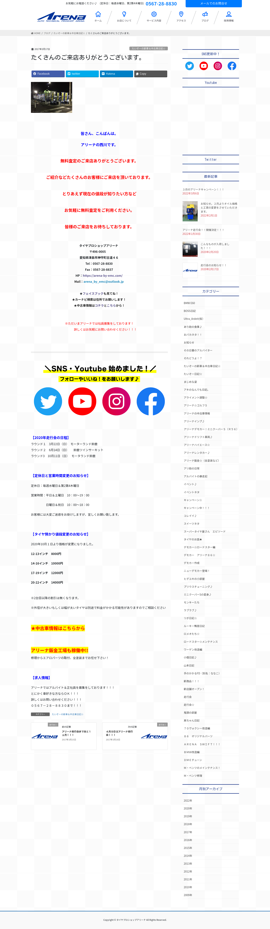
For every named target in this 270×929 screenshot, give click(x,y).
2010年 (188, 887)
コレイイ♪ (190, 516)
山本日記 (189, 665)
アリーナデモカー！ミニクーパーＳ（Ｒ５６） (211, 429)
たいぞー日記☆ (193, 374)
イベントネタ (192, 492)
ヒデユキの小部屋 (194, 579)
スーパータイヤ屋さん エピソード (205, 531)
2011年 (188, 879)
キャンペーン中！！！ (197, 508)
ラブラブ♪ (190, 610)
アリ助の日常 (192, 468)
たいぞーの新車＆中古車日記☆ (148, 48)
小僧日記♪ (190, 657)
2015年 (188, 848)
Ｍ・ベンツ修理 (193, 775)
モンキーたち (192, 602)
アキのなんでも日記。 (197, 389)
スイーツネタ (192, 523)
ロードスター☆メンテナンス (201, 641)
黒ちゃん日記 (192, 720)
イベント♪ (190, 484)
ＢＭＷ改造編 (192, 752)
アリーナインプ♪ (194, 421)
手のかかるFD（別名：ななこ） (202, 673)
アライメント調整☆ (195, 397)
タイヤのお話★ (193, 539)
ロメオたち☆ (192, 634)
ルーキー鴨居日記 (194, 626)
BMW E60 (189, 303)
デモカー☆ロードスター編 (199, 547)
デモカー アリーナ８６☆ (199, 555)
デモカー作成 (192, 563)
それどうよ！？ (193, 358)
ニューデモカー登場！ (197, 571)
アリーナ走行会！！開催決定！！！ (203, 230)
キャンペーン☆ (193, 500)
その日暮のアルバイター (198, 350)
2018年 (188, 824)
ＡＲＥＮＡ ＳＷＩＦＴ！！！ (202, 744)
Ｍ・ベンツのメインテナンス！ (202, 768)
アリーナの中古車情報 (197, 413)
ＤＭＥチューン (193, 760)
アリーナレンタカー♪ (197, 452)
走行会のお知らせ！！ (214, 265)
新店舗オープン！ (194, 689)
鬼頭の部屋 (190, 712)
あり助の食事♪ (193, 327)
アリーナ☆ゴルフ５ (195, 405)
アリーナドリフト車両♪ (198, 437)
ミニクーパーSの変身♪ (198, 594)
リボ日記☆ (190, 618)
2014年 (188, 856)
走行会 (188, 697)
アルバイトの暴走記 (195, 476)
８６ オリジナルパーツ (198, 736)
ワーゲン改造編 (193, 649)
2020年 (188, 808)
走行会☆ (189, 705)
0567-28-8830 (161, 3)
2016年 (188, 840)
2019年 (188, 816)
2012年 (188, 871)
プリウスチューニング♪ (198, 586)
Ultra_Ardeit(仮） (194, 319)
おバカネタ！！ (193, 334)
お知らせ (189, 342)
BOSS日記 (190, 311)
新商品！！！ (192, 681)
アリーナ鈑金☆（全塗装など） (202, 460)
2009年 (188, 895)
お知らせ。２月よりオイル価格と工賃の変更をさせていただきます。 (219, 207)
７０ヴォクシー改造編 (197, 728)
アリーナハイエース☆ (197, 445)
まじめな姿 (190, 382)
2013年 (188, 863)
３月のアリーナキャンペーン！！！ (203, 189)
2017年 (188, 832)
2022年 (188, 800)
